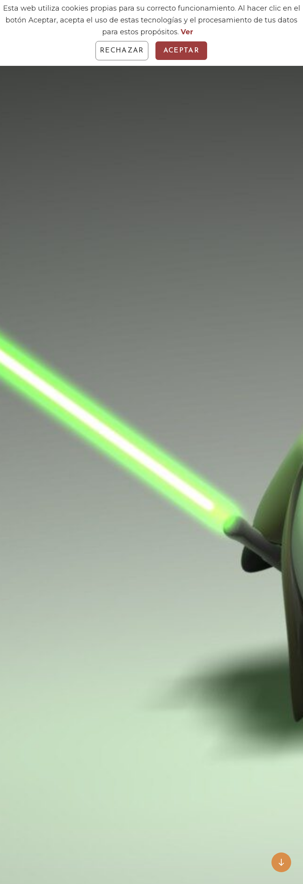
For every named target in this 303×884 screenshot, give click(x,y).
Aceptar (181, 50)
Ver (187, 32)
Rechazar (122, 50)
